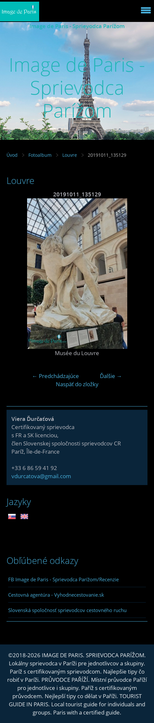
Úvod (12, 155)
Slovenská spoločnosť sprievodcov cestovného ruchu (67, 610)
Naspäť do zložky (77, 384)
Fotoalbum (40, 155)
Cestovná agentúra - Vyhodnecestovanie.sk (56, 594)
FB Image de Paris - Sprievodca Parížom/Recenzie (63, 579)
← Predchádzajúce (55, 376)
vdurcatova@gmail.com (41, 476)
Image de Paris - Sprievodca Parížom (77, 26)
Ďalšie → (111, 376)
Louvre (69, 155)
